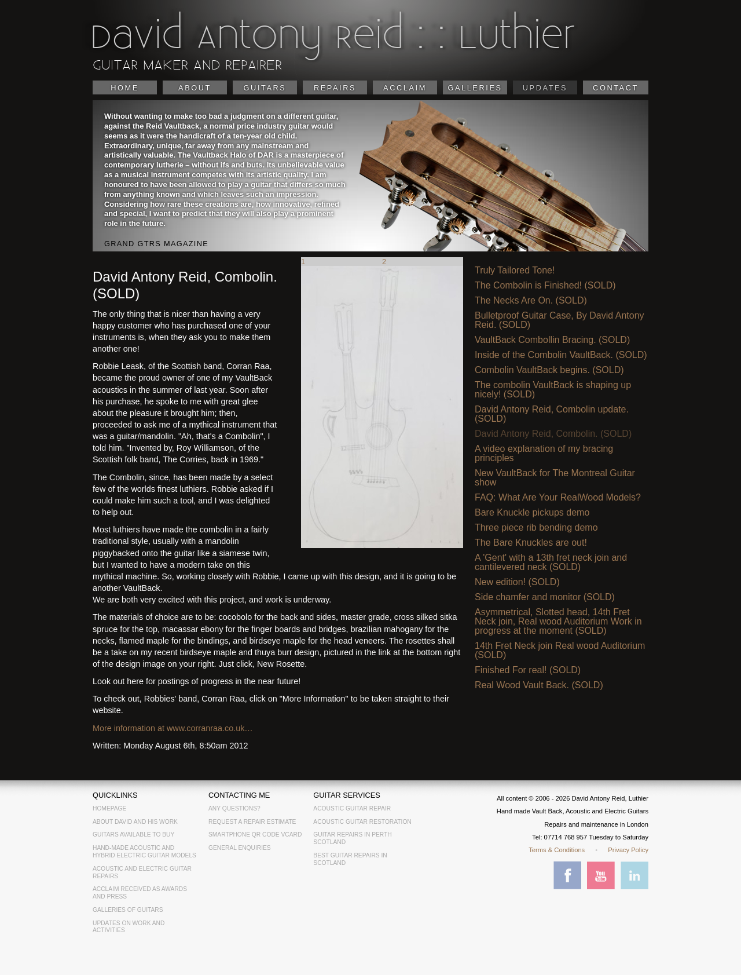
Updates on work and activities (128, 927)
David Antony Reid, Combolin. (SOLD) (553, 434)
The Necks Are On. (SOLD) (531, 300)
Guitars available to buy (133, 834)
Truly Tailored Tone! (515, 270)
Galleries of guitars (128, 910)
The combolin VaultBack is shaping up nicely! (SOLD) (553, 390)
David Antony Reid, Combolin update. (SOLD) (552, 414)
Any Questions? (234, 808)
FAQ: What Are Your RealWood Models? (558, 497)
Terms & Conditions (557, 849)
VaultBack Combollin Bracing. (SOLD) (552, 340)
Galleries (474, 87)
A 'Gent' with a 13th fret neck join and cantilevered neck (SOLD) (551, 562)
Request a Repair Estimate (252, 822)
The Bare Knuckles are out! (531, 542)
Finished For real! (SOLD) (528, 670)
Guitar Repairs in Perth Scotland (352, 838)
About (194, 87)
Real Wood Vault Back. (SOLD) (539, 685)
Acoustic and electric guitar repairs (142, 872)
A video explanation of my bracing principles (544, 453)
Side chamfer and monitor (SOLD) (545, 597)
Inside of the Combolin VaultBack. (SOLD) (561, 355)
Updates (545, 87)
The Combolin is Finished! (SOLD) (545, 285)
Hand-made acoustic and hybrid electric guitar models (144, 852)
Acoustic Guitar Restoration (362, 822)
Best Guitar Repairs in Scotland (350, 859)
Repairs (335, 87)
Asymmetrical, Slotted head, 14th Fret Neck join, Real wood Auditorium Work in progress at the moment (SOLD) (558, 622)
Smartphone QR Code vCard (255, 834)
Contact (616, 87)
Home (125, 87)
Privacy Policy (628, 849)
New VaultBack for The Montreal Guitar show (555, 478)
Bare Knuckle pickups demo (532, 512)
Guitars (265, 87)
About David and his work (135, 822)
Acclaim (405, 87)
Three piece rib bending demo (536, 527)
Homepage (109, 808)
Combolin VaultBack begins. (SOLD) (549, 370)
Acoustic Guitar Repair (352, 808)
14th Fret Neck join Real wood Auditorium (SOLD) (560, 650)
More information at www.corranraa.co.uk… (173, 728)
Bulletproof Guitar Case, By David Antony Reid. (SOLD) (559, 320)
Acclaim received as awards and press (140, 893)
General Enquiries (239, 848)
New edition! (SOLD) (517, 582)
